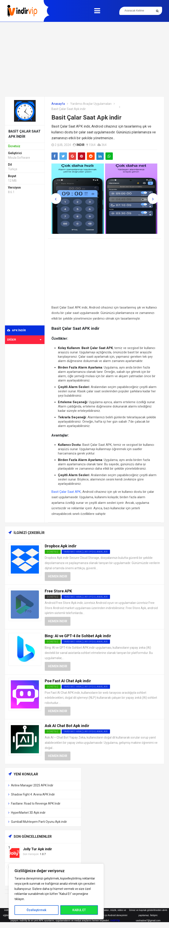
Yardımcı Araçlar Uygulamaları (91, 103)
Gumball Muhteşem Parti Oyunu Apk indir (39, 821)
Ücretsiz (53, 597)
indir (80, 145)
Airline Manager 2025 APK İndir (32, 785)
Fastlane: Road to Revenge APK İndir (36, 803)
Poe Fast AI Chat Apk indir (68, 681)
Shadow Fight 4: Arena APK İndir (33, 794)
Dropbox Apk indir (61, 546)
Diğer (24, 339)
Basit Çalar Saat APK (66, 492)
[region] (56, 891)
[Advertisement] (84, 59)
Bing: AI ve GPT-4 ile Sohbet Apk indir (78, 636)
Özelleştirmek (36, 910)
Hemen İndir (57, 576)
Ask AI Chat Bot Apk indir (67, 725)
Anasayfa (58, 103)
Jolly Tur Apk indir (37, 849)
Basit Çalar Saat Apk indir (86, 117)
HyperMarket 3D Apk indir (28, 812)
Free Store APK (58, 591)
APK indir (16, 330)
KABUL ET (79, 910)
